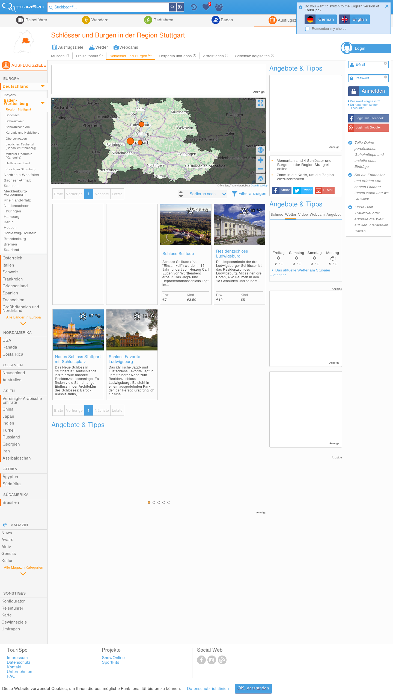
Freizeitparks (89, 56)
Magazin (19, 525)
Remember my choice (329, 29)
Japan (8, 416)
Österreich (12, 258)
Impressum (17, 658)
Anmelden (373, 91)
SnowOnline (113, 658)
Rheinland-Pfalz (17, 200)
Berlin (9, 222)
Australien (12, 380)
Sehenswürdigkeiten (254, 56)
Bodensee (13, 115)
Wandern (99, 20)
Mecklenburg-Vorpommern (15, 193)
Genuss (8, 554)
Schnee (276, 215)
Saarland (11, 250)
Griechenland (15, 286)
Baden (226, 20)
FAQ (11, 676)
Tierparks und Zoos (177, 56)
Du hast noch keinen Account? (364, 106)
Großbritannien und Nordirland (20, 309)
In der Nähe (183, 7)
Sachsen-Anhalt (17, 180)
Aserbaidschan (16, 458)
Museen (60, 56)
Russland (11, 437)
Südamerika (16, 495)
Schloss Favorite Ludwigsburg (124, 359)
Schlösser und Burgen (131, 56)
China (7, 409)
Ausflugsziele (290, 20)
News (6, 533)
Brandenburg (15, 239)
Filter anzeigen (252, 194)
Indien (8, 423)
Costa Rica (12, 354)
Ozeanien (13, 365)
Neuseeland (13, 373)
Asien (9, 391)
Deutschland (15, 86)
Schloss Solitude (178, 254)
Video (303, 215)
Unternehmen (19, 672)
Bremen (10, 244)
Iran (6, 451)
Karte (6, 615)
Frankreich (12, 279)
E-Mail (328, 190)
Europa (11, 79)
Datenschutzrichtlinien (208, 689)
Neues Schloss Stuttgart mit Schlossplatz (78, 359)
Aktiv (6, 547)
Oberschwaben (16, 138)
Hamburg (12, 217)
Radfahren (162, 20)
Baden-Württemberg (16, 102)
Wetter (101, 47)
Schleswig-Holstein (20, 233)
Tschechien (13, 300)
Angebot (333, 215)
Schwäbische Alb (18, 126)
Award (7, 540)
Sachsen (11, 186)
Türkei (8, 430)
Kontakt (14, 667)
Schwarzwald (15, 121)
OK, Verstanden (253, 688)
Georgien (11, 444)
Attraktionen (215, 56)
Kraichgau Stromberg (20, 169)
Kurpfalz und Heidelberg (23, 132)
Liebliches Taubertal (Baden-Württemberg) (21, 146)
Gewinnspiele (14, 622)
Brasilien (10, 503)
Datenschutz (18, 662)
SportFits (111, 662)
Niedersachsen (16, 206)
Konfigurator (13, 601)
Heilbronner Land (18, 163)
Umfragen (10, 629)
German (326, 19)
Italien (8, 265)
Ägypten (10, 477)
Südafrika (11, 484)
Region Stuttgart (18, 109)
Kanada (9, 347)
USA (6, 340)
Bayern (10, 95)
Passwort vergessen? (365, 101)
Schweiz (10, 272)
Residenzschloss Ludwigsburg (232, 253)
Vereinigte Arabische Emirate (22, 401)
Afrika (10, 469)
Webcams (129, 47)
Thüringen (12, 211)
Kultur (7, 561)
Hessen (10, 228)
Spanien (10, 293)
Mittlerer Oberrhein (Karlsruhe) (19, 156)
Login (360, 48)
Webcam (317, 215)
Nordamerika (17, 333)
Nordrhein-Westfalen (21, 175)
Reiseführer (35, 20)
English (360, 19)
